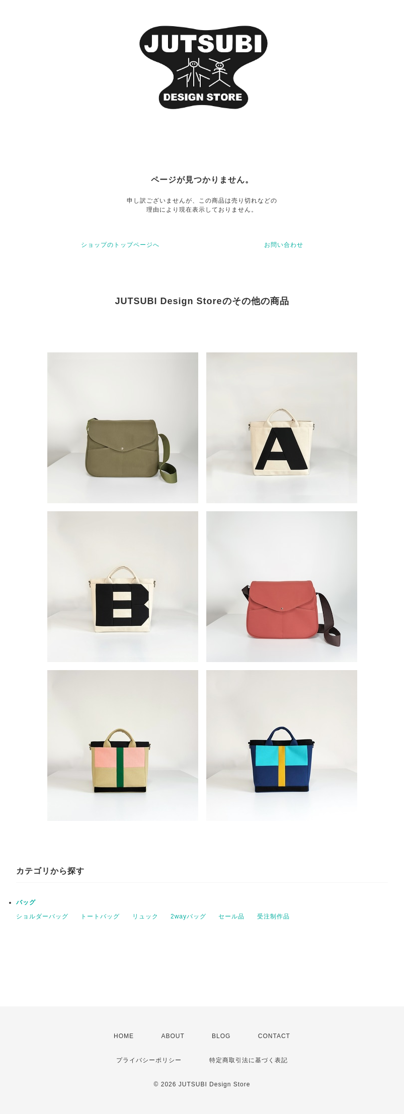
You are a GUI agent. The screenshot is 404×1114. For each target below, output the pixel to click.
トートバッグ (100, 916)
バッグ (26, 902)
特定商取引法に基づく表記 (248, 1060)
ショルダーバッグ (42, 916)
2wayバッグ (188, 916)
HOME (124, 1036)
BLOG (221, 1036)
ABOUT (172, 1036)
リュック (145, 916)
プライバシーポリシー (149, 1060)
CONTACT (274, 1036)
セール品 (231, 916)
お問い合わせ (283, 244)
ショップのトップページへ (120, 244)
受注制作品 (273, 916)
